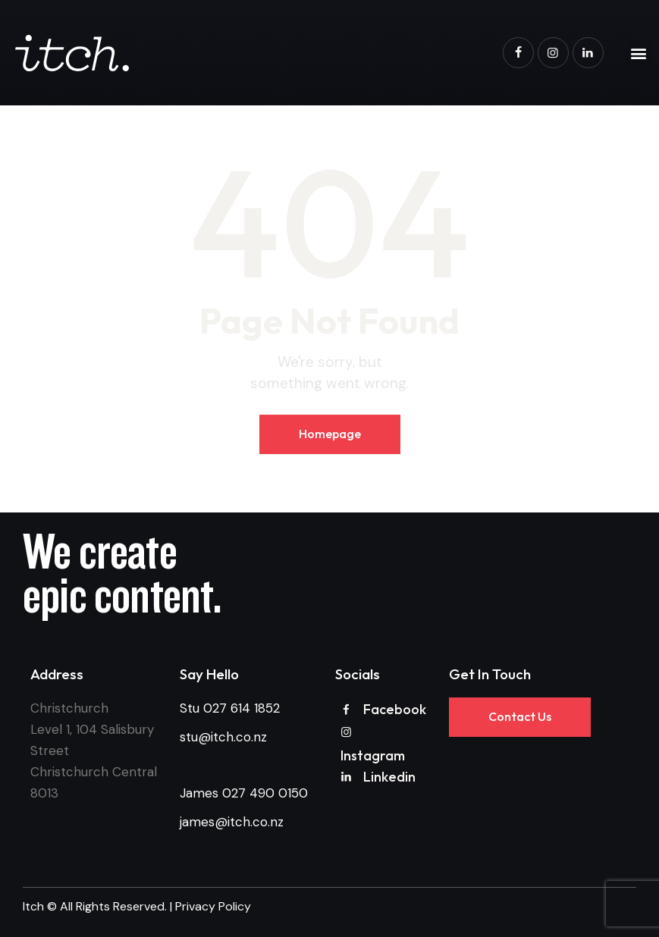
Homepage (330, 433)
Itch (33, 906)
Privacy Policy (213, 906)
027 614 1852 (241, 708)
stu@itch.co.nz (223, 737)
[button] (638, 52)
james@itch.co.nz (232, 821)
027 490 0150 (265, 793)
